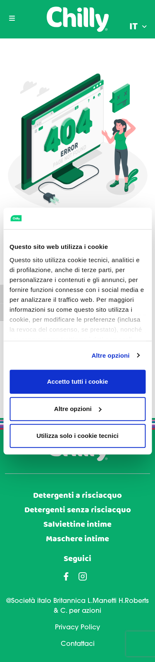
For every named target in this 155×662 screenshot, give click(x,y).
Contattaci (78, 644)
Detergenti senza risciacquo (77, 510)
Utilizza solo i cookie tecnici (77, 435)
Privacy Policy (77, 627)
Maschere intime (77, 539)
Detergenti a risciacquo (77, 495)
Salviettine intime (77, 524)
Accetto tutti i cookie (77, 381)
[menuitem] (138, 26)
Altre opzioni (110, 355)
